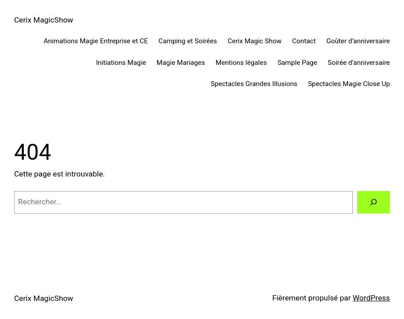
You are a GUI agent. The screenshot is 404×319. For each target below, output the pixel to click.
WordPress (371, 297)
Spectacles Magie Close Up (349, 84)
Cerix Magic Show (254, 41)
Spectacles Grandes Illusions (254, 84)
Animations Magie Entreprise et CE (96, 41)
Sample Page (297, 63)
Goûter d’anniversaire (358, 41)
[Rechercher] (373, 202)
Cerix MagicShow (43, 19)
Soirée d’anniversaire (359, 63)
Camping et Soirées (187, 41)
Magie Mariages (181, 63)
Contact (304, 41)
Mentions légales (241, 63)
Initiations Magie (121, 63)
